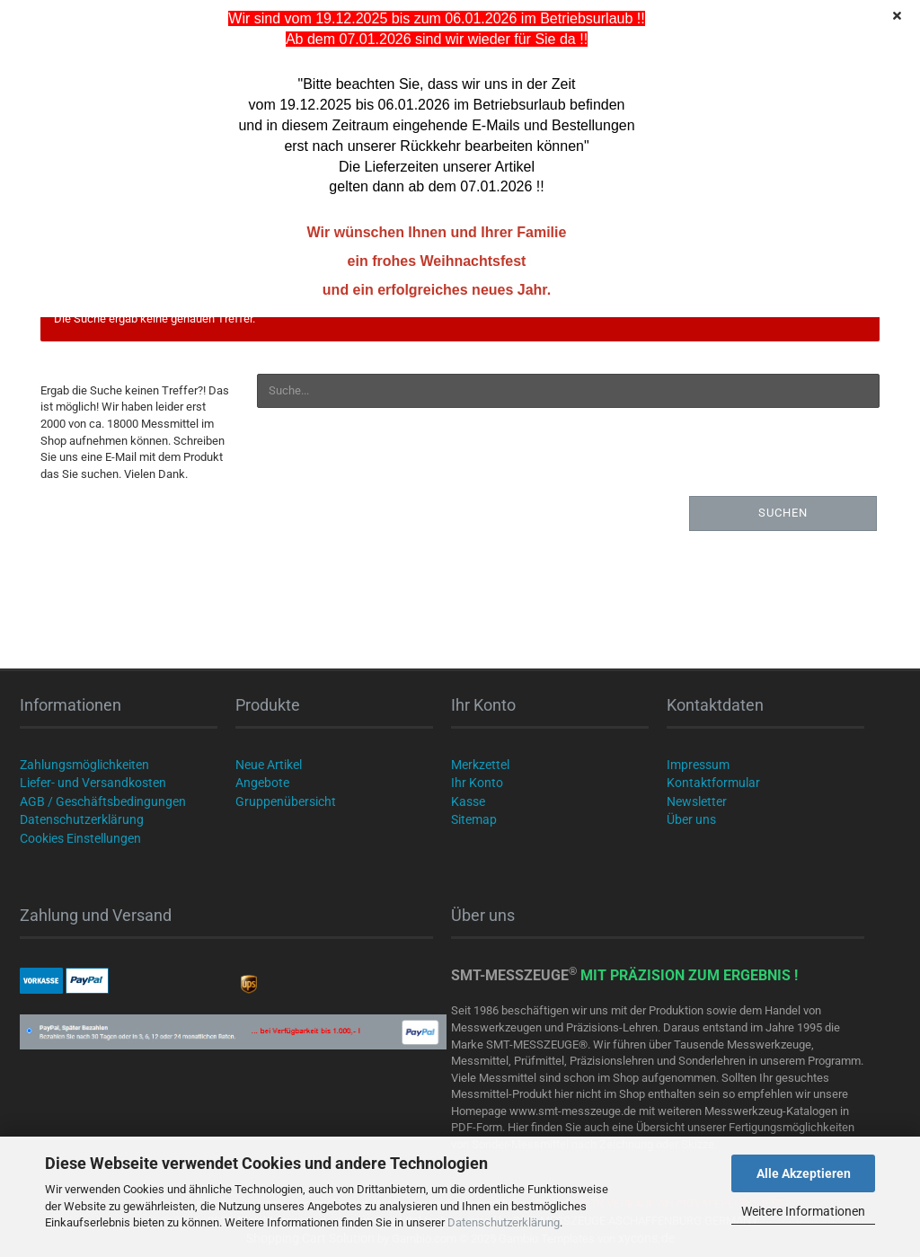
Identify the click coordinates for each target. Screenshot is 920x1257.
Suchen (783, 512)
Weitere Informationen (803, 1211)
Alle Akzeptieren (803, 1173)
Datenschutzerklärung (503, 1222)
